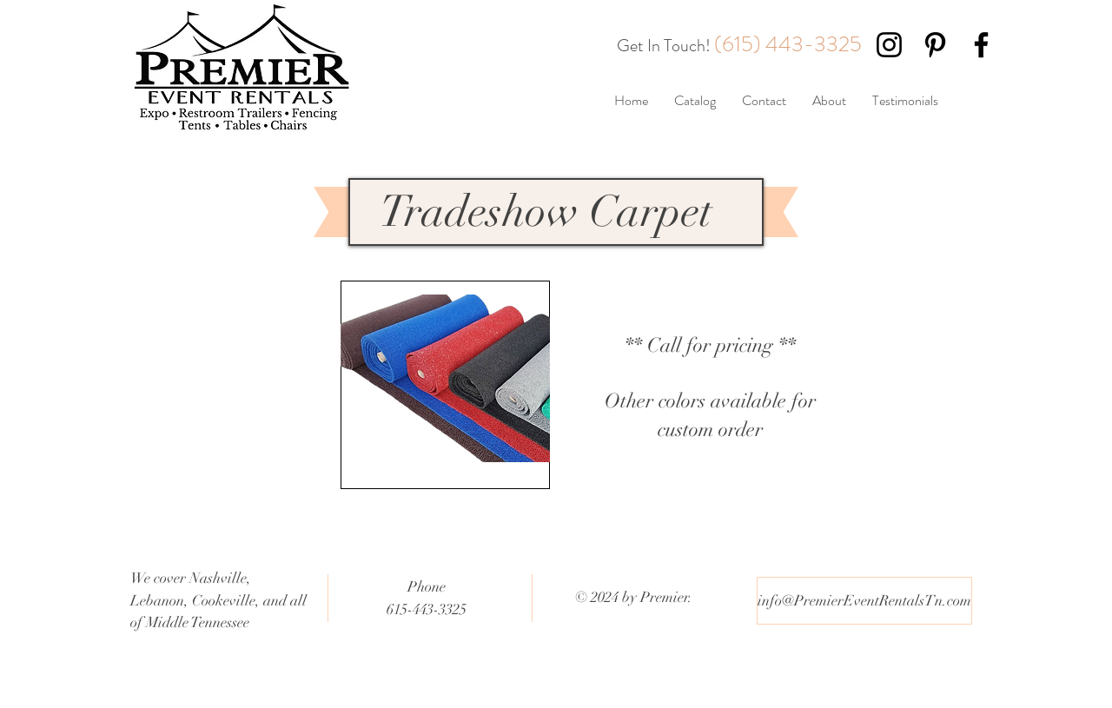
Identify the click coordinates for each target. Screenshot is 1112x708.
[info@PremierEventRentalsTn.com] (864, 601)
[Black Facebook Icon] (981, 45)
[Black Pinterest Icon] (935, 45)
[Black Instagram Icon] (889, 45)
